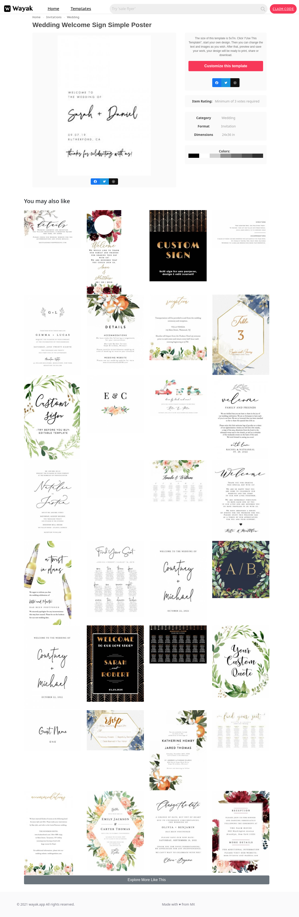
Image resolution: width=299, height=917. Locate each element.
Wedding (73, 17)
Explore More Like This (147, 880)
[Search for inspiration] (185, 8)
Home (53, 8)
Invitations (54, 17)
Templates (80, 8)
